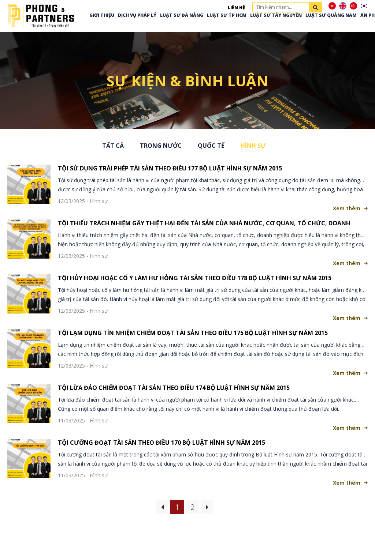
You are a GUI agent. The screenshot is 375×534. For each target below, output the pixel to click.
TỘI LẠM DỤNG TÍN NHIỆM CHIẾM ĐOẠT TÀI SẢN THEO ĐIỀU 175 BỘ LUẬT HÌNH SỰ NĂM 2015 (193, 332)
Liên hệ (236, 7)
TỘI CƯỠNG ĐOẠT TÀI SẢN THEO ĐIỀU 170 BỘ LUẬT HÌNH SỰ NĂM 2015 (161, 442)
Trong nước (161, 146)
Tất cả (113, 146)
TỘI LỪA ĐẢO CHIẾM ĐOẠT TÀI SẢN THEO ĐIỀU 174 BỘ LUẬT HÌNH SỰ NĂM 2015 (174, 387)
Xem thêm (346, 208)
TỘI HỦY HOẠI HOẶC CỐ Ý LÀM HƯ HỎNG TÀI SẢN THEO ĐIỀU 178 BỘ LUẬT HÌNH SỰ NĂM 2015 (194, 278)
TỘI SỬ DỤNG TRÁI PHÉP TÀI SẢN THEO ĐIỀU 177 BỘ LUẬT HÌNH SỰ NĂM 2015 (170, 168)
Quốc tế (211, 146)
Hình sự (253, 146)
